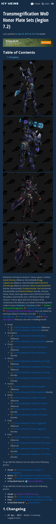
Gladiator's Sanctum (25, 305)
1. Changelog (12, 57)
